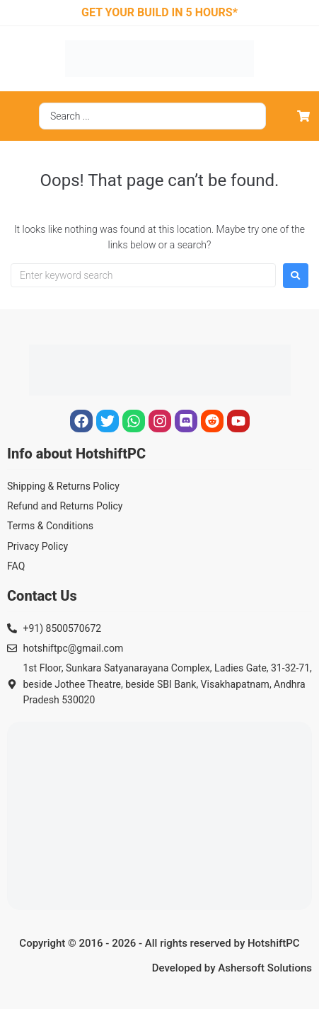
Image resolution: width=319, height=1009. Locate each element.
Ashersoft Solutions (265, 968)
